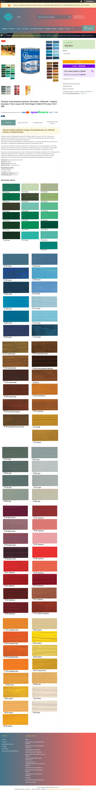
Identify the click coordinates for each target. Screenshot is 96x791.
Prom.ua (56, 787)
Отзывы (60, 29)
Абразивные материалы (32, 750)
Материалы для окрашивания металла (34, 746)
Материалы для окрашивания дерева (34, 742)
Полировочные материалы (33, 767)
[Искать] (69, 17)
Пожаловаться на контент (55, 789)
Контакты (25, 29)
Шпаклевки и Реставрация (33, 752)
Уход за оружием (30, 782)
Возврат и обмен (51, 29)
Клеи (27, 739)
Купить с (78, 66)
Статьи (67, 29)
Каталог (11, 29)
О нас (19, 29)
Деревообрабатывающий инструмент (33, 759)
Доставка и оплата (36, 29)
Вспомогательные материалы (34, 780)
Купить (78, 62)
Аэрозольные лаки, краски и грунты (34, 770)
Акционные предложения (10, 751)
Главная (4, 29)
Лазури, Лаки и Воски (12, 35)
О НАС (4, 739)
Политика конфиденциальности (72, 789)
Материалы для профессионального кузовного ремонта (35, 763)
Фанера (27, 777)
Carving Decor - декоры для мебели (33, 774)
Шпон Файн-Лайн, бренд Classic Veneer (35, 755)
